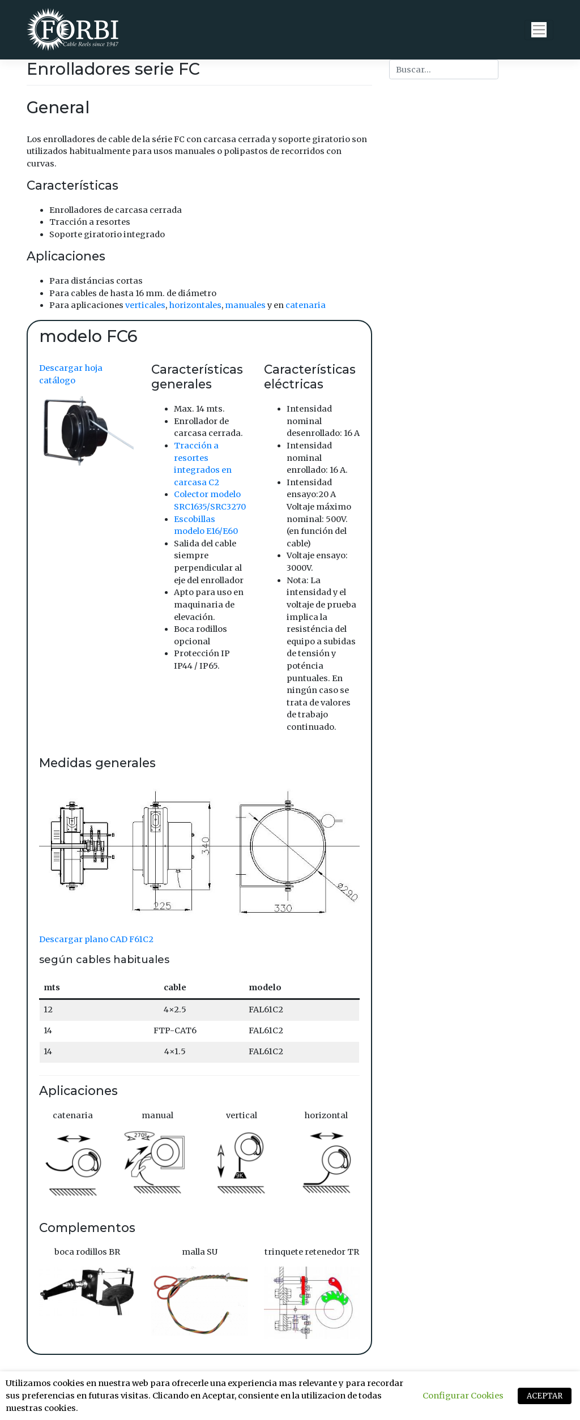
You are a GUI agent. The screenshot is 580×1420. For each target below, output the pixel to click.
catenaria (305, 305)
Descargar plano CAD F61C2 (96, 939)
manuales (245, 305)
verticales (145, 305)
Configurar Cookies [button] (463, 1396)
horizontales (195, 305)
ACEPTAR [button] (544, 1396)
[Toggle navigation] (538, 30)
